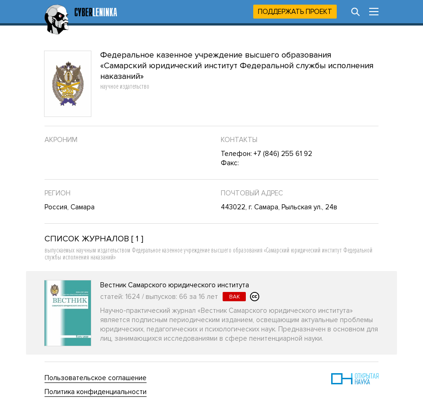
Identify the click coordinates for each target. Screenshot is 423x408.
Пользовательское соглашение (96, 378)
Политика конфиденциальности (96, 392)
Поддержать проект (295, 11)
